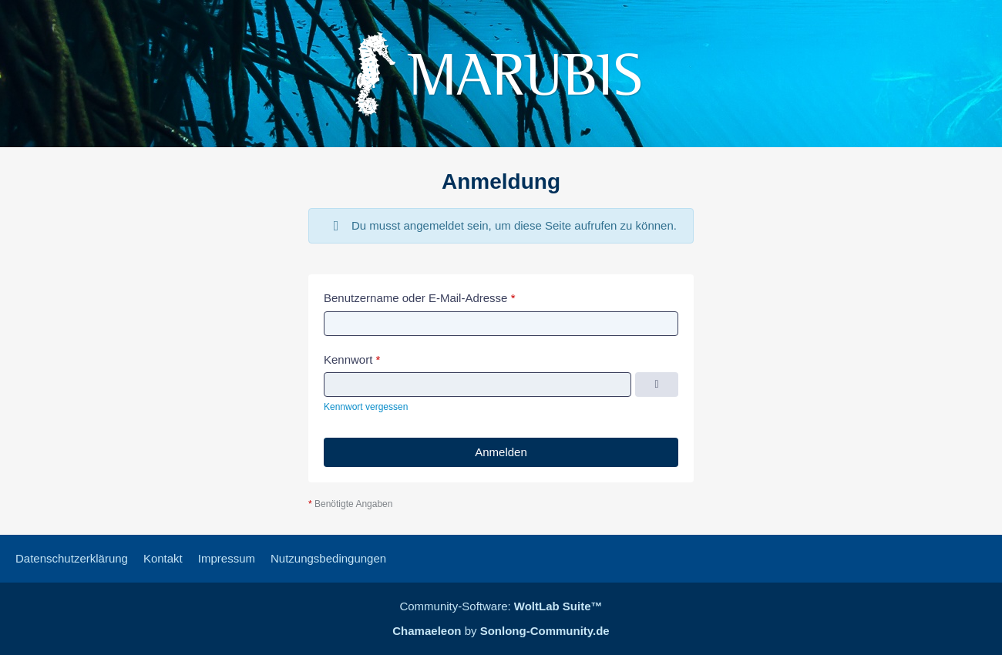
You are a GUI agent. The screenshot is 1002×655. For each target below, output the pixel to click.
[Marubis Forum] (501, 73)
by (500, 630)
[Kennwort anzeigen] (656, 384)
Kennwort (348, 359)
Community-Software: (500, 606)
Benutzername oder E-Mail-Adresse (415, 297)
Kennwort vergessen (366, 406)
